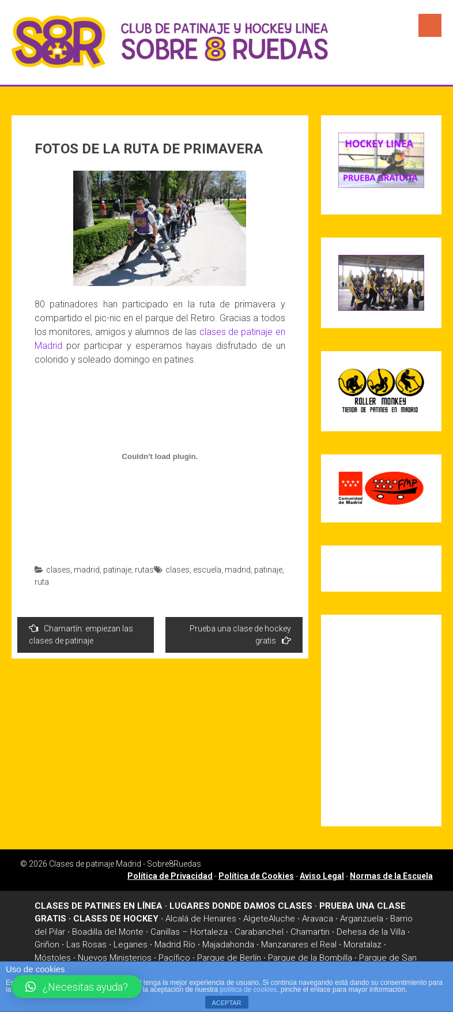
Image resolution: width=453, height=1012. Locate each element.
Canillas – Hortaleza (189, 932)
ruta (42, 581)
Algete (256, 918)
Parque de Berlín (229, 958)
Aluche (282, 918)
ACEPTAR (226, 1002)
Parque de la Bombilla (310, 958)
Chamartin (310, 932)
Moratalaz (362, 944)
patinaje (117, 569)
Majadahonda (228, 944)
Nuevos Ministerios (115, 958)
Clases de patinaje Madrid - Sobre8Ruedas (125, 863)
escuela (207, 569)
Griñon (47, 944)
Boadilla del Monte (108, 932)
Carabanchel (259, 932)
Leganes (131, 944)
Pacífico (174, 958)
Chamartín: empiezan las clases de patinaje (81, 634)
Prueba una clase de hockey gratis (240, 634)
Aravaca (317, 918)
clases (58, 569)
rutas (144, 569)
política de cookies (248, 989)
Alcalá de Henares (200, 918)
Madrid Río (174, 944)
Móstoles (53, 958)
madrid (87, 569)
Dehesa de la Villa (371, 932)
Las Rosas (86, 944)
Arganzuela (361, 918)
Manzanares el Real (299, 944)
